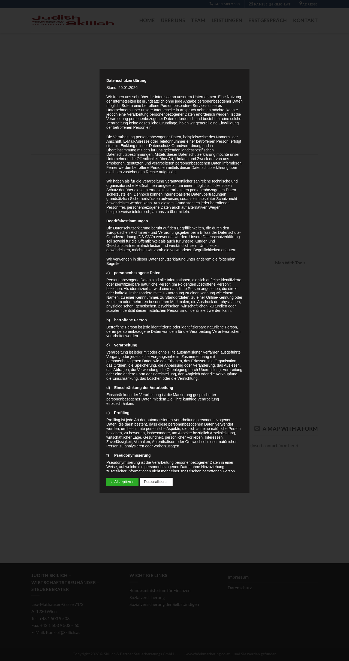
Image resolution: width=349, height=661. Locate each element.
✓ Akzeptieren (122, 482)
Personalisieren (156, 482)
